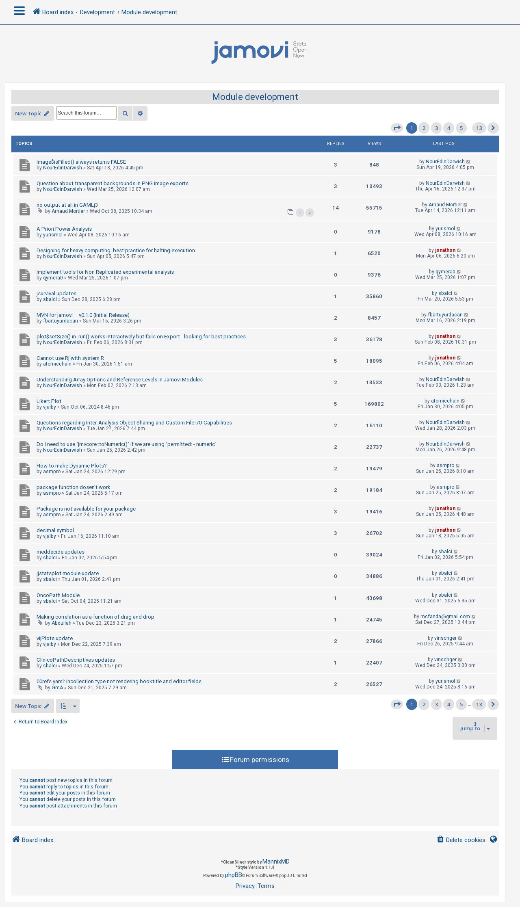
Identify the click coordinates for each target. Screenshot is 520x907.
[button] (397, 128)
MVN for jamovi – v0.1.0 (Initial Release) (83, 315)
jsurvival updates (56, 293)
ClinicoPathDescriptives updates (76, 660)
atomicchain (57, 364)
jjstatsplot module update (68, 573)
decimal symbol (55, 530)
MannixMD (276, 861)
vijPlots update (55, 638)
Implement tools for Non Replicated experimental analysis (105, 272)
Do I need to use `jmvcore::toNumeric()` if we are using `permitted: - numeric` (127, 444)
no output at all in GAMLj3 (67, 205)
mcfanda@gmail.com (445, 616)
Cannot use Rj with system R (70, 358)
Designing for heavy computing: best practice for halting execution (116, 250)
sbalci (50, 299)
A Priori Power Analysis (64, 229)
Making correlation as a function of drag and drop (95, 617)
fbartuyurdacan (60, 321)
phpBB (233, 875)
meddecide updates (60, 552)
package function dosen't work (73, 487)
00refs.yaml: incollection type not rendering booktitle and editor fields (119, 681)
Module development (255, 97)
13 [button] (479, 128)
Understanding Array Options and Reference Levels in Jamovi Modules (120, 380)
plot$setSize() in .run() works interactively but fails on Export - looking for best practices (141, 336)
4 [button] (448, 128)
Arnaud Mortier (68, 211)
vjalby (49, 407)
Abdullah (62, 623)
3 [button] (436, 128)
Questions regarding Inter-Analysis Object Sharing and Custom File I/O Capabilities (134, 423)
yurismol (53, 235)
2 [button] (423, 128)
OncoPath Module (58, 595)
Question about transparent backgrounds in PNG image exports (112, 183)
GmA (57, 688)
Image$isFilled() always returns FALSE (81, 162)
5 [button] (461, 128)
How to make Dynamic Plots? (72, 466)
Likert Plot (49, 401)
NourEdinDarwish (62, 168)
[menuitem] (461, 840)
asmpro (52, 471)
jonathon (445, 250)
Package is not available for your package (86, 509)
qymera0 (53, 278)
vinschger (445, 638)
